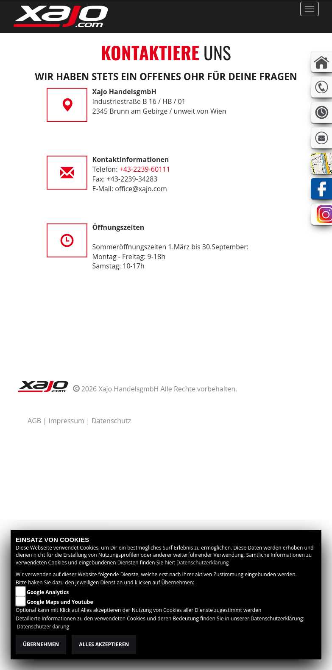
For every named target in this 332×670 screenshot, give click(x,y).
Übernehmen (41, 644)
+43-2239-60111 (145, 169)
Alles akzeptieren (104, 644)
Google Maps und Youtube (60, 602)
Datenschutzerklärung (202, 562)
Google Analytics (48, 592)
